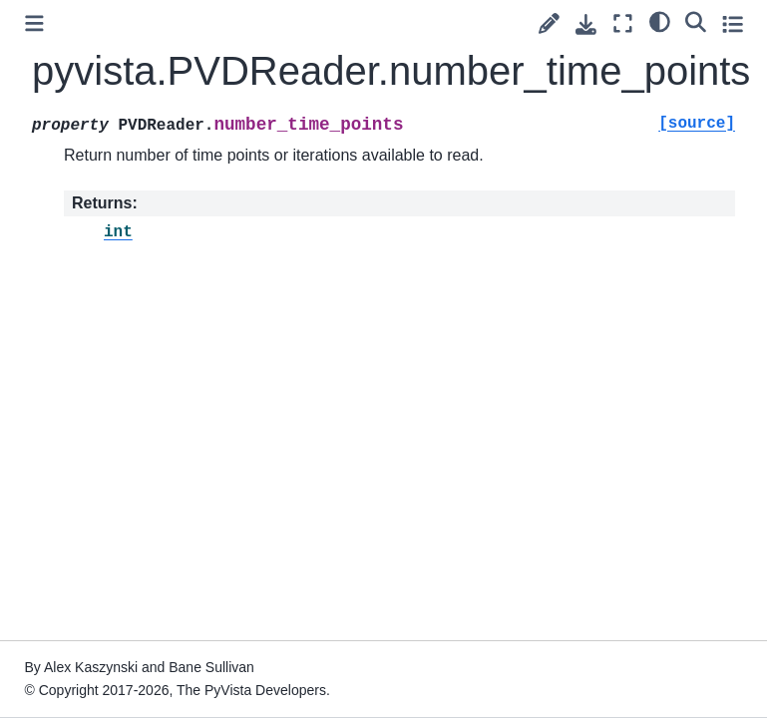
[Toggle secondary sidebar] (732, 23)
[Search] (695, 21)
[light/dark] (659, 21)
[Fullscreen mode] (622, 23)
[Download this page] (586, 24)
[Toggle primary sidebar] (34, 23)
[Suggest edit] (549, 23)
